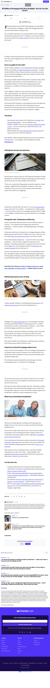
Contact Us (4, 644)
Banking (19, 648)
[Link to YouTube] (30, 632)
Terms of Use (23, 627)
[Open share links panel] (25, 18)
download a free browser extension (14, 454)
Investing (19, 642)
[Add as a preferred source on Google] (25, 22)
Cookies (10, 663)
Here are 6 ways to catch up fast (16, 471)
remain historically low (20, 322)
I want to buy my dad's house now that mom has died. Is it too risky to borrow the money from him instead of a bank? (23, 568)
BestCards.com (36, 642)
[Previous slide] (44, 553)
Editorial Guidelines (5, 646)
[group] (25, 570)
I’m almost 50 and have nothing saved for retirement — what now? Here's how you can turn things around (24, 560)
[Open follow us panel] (39, 18)
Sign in (22, 543)
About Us (3, 640)
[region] (25, 570)
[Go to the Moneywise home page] (8, 1)
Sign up (27, 543)
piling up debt (24, 38)
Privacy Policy (39, 627)
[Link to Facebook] (22, 632)
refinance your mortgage (11, 305)
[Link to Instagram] (19, 632)
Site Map (45, 663)
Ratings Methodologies (6, 650)
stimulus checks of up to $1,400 (28, 70)
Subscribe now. (8, 142)
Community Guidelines (25, 665)
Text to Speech (40, 663)
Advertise (3, 642)
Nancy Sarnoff (10, 15)
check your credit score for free (20, 236)
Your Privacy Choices (25, 671)
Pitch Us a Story (4, 648)
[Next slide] (46, 553)
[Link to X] (27, 632)
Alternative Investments (22, 646)
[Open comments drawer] (11, 18)
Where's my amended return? (20, 517)
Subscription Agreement (30, 627)
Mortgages (20, 650)
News (19, 640)
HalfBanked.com (37, 644)
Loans (19, 653)
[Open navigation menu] (2, 1)
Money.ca (35, 640)
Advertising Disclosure (32, 663)
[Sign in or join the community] (46, 2)
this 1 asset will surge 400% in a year (30, 131)
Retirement (20, 644)
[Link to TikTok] (25, 632)
